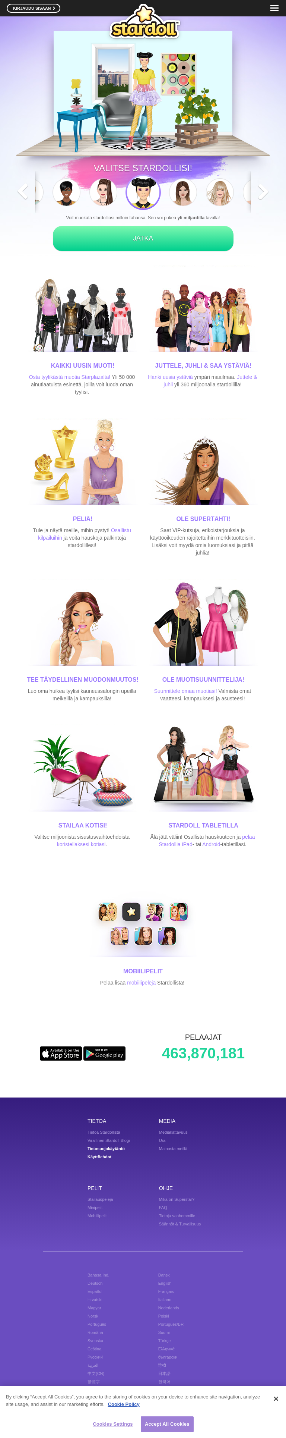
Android (211, 844)
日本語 (164, 1373)
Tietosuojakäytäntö (106, 1148)
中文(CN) (96, 1373)
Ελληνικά (166, 1349)
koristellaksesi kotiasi (81, 844)
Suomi (164, 1332)
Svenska (95, 1340)
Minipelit (95, 1207)
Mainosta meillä (173, 1148)
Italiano (164, 1299)
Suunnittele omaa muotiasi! (185, 691)
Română (95, 1332)
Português (97, 1324)
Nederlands (168, 1308)
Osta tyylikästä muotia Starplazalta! (70, 377)
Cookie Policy (124, 1404)
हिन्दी (162, 1365)
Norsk (93, 1316)
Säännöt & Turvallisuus (180, 1224)
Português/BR (171, 1324)
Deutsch (95, 1283)
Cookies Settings (113, 1424)
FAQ (163, 1207)
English (165, 1283)
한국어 (164, 1381)
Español (95, 1291)
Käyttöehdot (99, 1157)
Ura (162, 1140)
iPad (187, 844)
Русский (95, 1357)
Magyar (94, 1308)
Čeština (94, 1349)
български (168, 1357)
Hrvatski (95, 1299)
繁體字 (94, 1381)
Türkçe (164, 1340)
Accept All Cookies (167, 1424)
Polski (163, 1316)
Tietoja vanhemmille (177, 1215)
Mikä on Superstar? (176, 1199)
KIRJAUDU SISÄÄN (34, 8)
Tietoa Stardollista (104, 1132)
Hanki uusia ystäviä (170, 377)
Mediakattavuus (173, 1132)
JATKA (143, 238)
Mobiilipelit (97, 1215)
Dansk (164, 1275)
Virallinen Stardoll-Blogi (109, 1140)
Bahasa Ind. (98, 1275)
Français (166, 1291)
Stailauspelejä (100, 1199)
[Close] (276, 1398)
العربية (93, 1365)
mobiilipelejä (141, 983)
